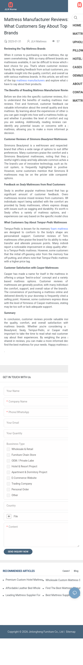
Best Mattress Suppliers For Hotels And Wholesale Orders (63, 595)
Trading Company (22, 483)
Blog (76, 571)
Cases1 (66, 571)
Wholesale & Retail (22, 449)
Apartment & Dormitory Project (29, 472)
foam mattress (59, 228)
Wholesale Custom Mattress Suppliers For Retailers (63, 580)
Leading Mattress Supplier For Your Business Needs (23, 595)
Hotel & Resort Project (24, 466)
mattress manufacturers (30, 80)
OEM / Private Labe (23, 460)
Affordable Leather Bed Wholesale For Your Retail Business (23, 588)
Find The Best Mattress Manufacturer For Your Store (63, 588)
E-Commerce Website (24, 477)
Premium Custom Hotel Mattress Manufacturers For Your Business (24, 579)
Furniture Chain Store (24, 454)
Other (15, 495)
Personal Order (20, 489)
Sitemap (70, 631)
